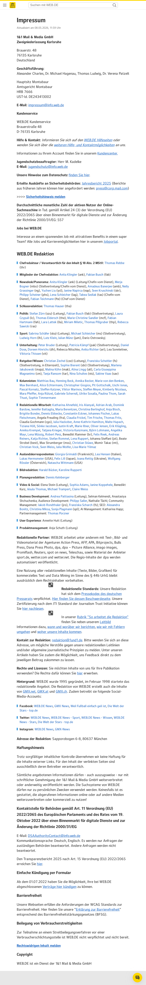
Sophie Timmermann (42, 398)
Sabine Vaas (103, 373)
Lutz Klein (50, 338)
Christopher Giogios (77, 385)
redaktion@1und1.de (67, 640)
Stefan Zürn (37, 313)
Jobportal (111, 242)
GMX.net (29, 691)
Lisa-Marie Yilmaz (84, 447)
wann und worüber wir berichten (71, 627)
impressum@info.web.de (46, 105)
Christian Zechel (54, 361)
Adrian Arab (104, 405)
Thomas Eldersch (47, 318)
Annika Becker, (84, 381)
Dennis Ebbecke (51, 413)
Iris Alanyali (86, 405)
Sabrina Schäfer (39, 333)
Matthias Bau (45, 381)
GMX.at (42, 691)
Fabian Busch (94, 274)
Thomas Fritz (112, 418)
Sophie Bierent (70, 365)
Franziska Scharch (81, 505)
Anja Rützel (45, 393)
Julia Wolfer (63, 447)
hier (80, 673)
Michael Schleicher (83, 333)
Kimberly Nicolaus (114, 389)
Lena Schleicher (60, 295)
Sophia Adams (79, 485)
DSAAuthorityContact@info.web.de (54, 836)
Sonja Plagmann (61, 509)
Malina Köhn (53, 369)
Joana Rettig (85, 458)
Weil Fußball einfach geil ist (88, 706)
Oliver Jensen (99, 426)
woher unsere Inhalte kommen (59, 632)
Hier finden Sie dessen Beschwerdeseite (81, 599)
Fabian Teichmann (42, 299)
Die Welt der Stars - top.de (55, 722)
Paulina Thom (107, 393)
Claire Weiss (80, 489)
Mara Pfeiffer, (28, 393)
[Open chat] (137, 977)
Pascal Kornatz (29, 389)
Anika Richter (90, 349)
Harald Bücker (48, 470)
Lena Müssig (36, 434)
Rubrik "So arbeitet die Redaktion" (103, 617)
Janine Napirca (73, 290)
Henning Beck (65, 381)
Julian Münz (65, 338)
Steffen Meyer (92, 389)
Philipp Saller (78, 501)
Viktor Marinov (71, 389)
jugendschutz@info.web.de (48, 167)
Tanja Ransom (52, 373)
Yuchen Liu (48, 290)
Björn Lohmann (99, 430)
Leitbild (105, 622)
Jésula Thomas (36, 489)
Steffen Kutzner (50, 389)
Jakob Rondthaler (49, 505)
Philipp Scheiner (30, 295)
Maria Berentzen (66, 409)
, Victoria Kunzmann (75, 430)
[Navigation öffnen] (5, 5)
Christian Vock (29, 447)
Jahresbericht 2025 (96, 183)
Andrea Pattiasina (62, 496)
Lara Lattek (48, 322)
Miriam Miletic (73, 322)
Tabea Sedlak (87, 295)
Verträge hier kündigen (59, 887)
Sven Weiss (47, 447)
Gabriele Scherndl (66, 393)
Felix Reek (100, 434)
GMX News (61, 706)
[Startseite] (13, 5)
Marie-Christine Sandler (82, 318)
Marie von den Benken (109, 381)
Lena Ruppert (79, 438)
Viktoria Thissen (30, 353)
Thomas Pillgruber (96, 322)
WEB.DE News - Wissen (96, 717)
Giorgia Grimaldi (66, 454)
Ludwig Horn (28, 338)
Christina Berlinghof (91, 409)
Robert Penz (53, 434)
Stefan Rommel (59, 438)
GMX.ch (61, 691)
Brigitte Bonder (30, 413)
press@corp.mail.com (112, 188)
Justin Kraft (66, 426)
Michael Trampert (59, 489)
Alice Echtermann (51, 385)
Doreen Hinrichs (38, 349)
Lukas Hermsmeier (32, 458)
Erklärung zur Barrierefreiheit (98, 909)
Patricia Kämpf (79, 345)
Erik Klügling (117, 426)
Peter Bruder (46, 345)
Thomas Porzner (58, 513)
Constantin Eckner (75, 413)
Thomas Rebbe (114, 263)
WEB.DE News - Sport (65, 717)
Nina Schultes (78, 373)
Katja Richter (39, 438)
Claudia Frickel (76, 418)
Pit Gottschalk (101, 385)
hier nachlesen (32, 609)
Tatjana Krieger (52, 430)
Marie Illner (82, 426)
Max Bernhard (29, 385)
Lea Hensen (102, 454)
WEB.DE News (43, 706)
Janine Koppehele (101, 485)
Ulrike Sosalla (88, 393)
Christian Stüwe (82, 443)
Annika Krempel (30, 430)
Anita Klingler (68, 274)
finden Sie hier (79, 175)
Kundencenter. (107, 153)
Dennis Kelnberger (58, 477)
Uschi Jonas (119, 385)
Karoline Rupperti (70, 470)
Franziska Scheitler (99, 361)
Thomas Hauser (54, 306)
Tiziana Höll (27, 426)
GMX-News (62, 729)
